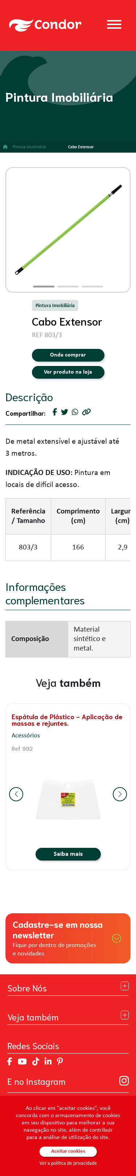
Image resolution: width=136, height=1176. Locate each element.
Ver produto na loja (68, 372)
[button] (43, 286)
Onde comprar (68, 355)
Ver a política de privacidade (68, 1163)
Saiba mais (68, 854)
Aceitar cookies (68, 1151)
